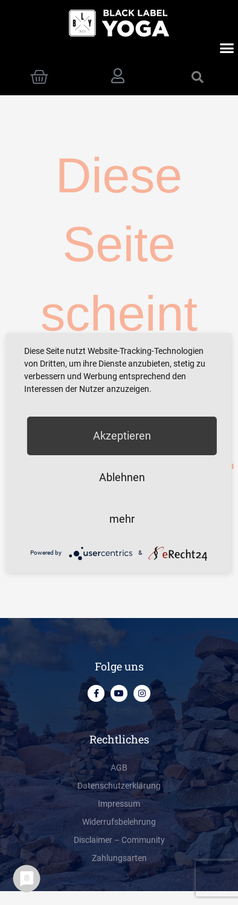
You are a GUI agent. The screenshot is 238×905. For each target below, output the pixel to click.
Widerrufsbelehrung (119, 822)
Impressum (119, 804)
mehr (122, 518)
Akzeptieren (122, 435)
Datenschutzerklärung (119, 785)
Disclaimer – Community (119, 840)
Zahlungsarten (119, 858)
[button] (227, 48)
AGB (119, 767)
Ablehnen (122, 477)
